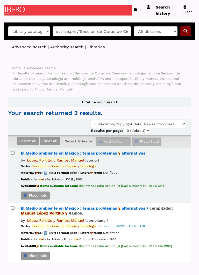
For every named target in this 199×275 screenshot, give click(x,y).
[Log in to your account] (148, 7)
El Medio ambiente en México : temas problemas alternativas (83, 153)
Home (16, 68)
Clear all (50, 141)
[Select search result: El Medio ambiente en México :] (13, 153)
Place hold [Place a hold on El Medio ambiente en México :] (35, 195)
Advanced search (29, 46)
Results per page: (107, 130)
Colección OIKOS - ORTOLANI (122, 226)
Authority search (66, 46)
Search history (163, 10)
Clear (187, 10)
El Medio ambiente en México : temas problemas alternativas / (97, 211)
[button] (138, 10)
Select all (27, 141)
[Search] (185, 31)
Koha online (17, 10)
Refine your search (101, 102)
